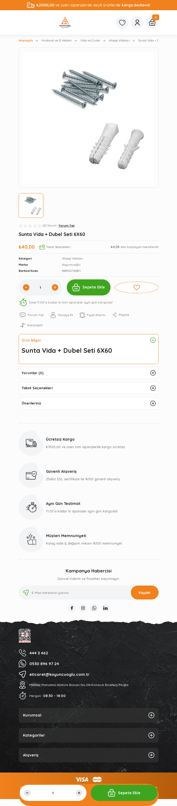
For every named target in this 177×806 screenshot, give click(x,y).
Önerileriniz (31, 403)
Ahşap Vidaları (72, 258)
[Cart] (152, 22)
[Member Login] (137, 22)
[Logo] (65, 22)
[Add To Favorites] (137, 287)
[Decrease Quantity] (26, 287)
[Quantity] (40, 287)
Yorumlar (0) (33, 373)
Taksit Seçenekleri (37, 388)
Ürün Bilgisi (31, 340)
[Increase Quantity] (55, 287)
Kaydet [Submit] (145, 592)
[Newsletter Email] (89, 592)
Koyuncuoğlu (71, 265)
